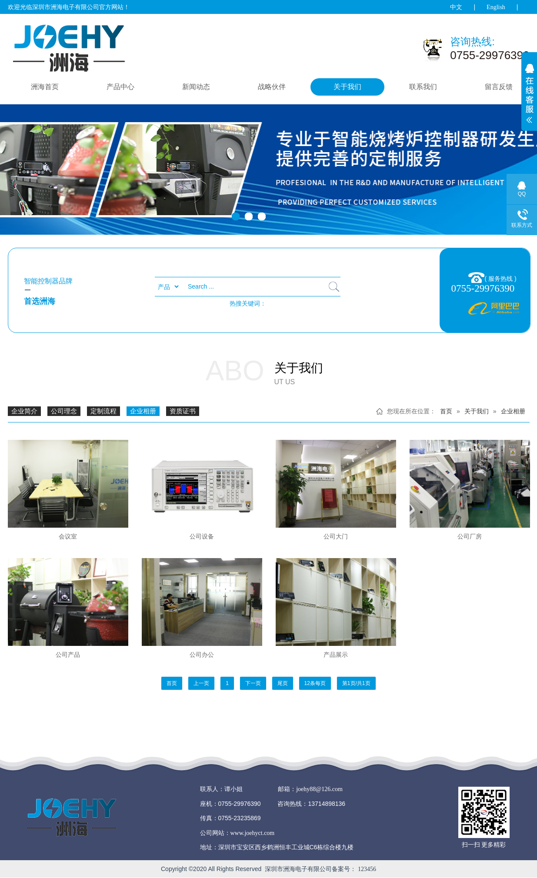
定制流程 (103, 411)
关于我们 (347, 86)
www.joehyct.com (252, 833)
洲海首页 (45, 86)
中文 (456, 7)
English (496, 7)
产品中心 (120, 86)
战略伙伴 (272, 86)
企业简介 (24, 411)
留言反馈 (499, 86)
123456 (367, 869)
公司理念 (64, 411)
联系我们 (423, 86)
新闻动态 (196, 86)
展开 (529, 98)
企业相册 (143, 411)
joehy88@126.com (319, 789)
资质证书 (183, 411)
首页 (446, 411)
